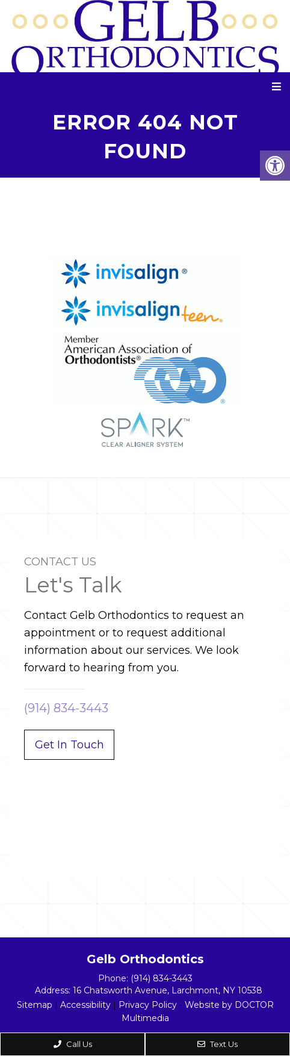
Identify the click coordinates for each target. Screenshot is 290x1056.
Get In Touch (69, 744)
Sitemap (34, 1004)
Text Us (217, 1044)
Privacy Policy (148, 1004)
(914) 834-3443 (66, 708)
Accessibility (85, 1004)
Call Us (73, 1044)
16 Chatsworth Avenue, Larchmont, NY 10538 (167, 990)
